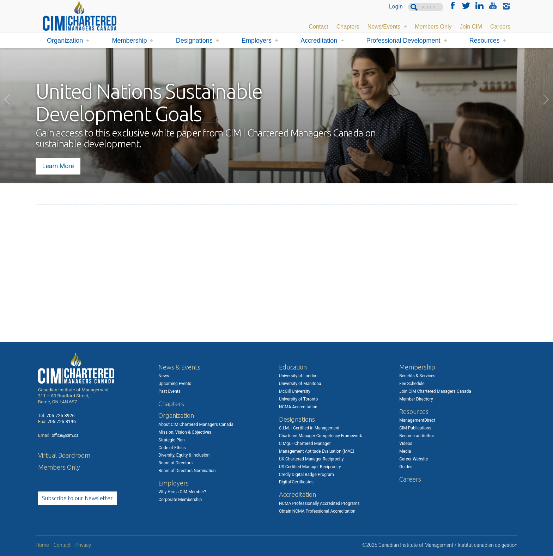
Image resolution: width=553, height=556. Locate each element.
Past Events (169, 391)
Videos (405, 443)
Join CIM (471, 26)
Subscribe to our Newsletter (77, 498)
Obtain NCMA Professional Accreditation (317, 511)
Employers (257, 40)
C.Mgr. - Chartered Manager (305, 443)
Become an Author (416, 435)
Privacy (83, 545)
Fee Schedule (411, 383)
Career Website (413, 459)
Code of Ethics (172, 447)
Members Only (433, 26)
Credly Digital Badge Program (306, 474)
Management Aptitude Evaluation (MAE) (316, 451)
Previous (7, 99)
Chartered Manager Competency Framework (320, 435)
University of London (298, 375)
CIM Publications (415, 428)
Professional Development (403, 40)
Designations (194, 40)
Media (405, 451)
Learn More (59, 165)
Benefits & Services (417, 375)
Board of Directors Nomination (186, 470)
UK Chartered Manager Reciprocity (311, 459)
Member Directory (416, 399)
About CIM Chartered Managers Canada (195, 424)
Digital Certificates (296, 481)
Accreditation (318, 40)
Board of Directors (175, 462)
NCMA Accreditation (298, 406)
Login (396, 7)
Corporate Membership (180, 499)
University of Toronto (298, 399)
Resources (484, 40)
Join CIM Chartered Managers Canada (435, 391)
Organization (65, 40)
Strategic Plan (171, 440)
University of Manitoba (300, 383)
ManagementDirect (417, 420)
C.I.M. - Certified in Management (309, 428)
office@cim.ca (64, 435)
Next (545, 99)
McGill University (294, 391)
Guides (405, 466)
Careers (500, 26)
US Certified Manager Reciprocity (310, 466)
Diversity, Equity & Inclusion (183, 455)
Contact (318, 26)
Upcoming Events (174, 383)
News (163, 375)
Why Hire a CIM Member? (182, 491)
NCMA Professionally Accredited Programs (319, 503)
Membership (129, 40)
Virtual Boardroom (64, 455)
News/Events (383, 26)
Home (42, 545)
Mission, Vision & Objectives (184, 432)
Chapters (347, 26)
